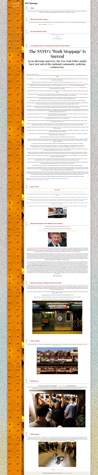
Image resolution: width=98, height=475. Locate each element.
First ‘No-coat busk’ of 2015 (38, 31)
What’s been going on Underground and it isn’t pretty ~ (46, 283)
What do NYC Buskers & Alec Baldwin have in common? (46, 223)
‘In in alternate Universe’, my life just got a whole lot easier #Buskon (50, 45)
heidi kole (15, 4)
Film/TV (15, 46)
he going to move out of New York (41, 249)
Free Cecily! (68, 265)
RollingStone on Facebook (44, 179)
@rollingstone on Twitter (34, 179)
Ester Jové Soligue (61, 385)
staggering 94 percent (66, 85)
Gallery (12, 25)
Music (15, 32)
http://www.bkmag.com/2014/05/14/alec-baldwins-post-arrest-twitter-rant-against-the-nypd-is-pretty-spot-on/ (57, 230)
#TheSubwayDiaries (50, 24)
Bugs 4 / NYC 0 (34, 186)
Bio (11, 43)
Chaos (32, 8)
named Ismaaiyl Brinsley (79, 146)
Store (15, 15)
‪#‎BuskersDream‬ (58, 345)
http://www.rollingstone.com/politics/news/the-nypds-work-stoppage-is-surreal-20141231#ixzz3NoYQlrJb (49, 178)
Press (15, 22)
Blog (11, 18)
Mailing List (14, 39)
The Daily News (82, 199)
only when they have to (75, 87)
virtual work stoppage (78, 82)
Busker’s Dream (35, 341)
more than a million (36, 78)
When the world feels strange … (39, 19)
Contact (12, 50)
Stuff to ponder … (35, 434)
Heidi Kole (13, 29)
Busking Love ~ (35, 381)
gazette (72, 265)
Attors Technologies (67, 473)
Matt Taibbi (29, 74)
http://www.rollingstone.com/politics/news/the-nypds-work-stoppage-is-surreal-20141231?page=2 (57, 70)
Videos (12, 36)
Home (12, 11)
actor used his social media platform (67, 253)
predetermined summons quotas (58, 118)
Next (62, 469)
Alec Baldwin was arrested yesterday (32, 248)
